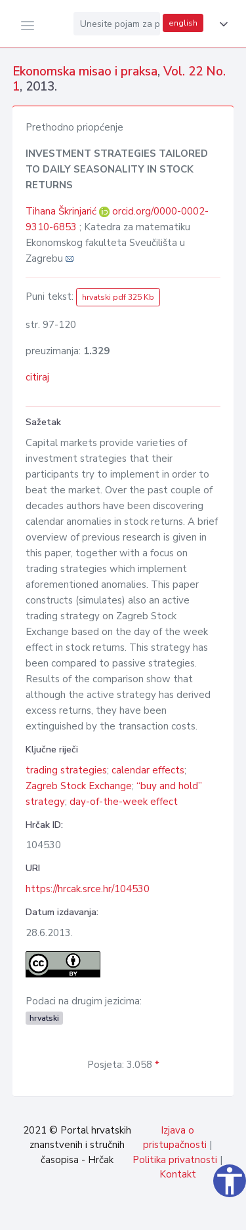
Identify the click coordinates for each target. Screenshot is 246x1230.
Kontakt (177, 1174)
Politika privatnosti (175, 1159)
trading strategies (66, 770)
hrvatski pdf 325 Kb (118, 297)
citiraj (37, 377)
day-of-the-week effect (124, 801)
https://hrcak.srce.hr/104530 (88, 888)
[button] (221, 24)
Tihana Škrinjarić (62, 211)
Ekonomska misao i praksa (84, 71)
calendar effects (148, 770)
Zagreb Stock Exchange (79, 785)
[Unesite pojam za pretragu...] (117, 23)
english (183, 23)
